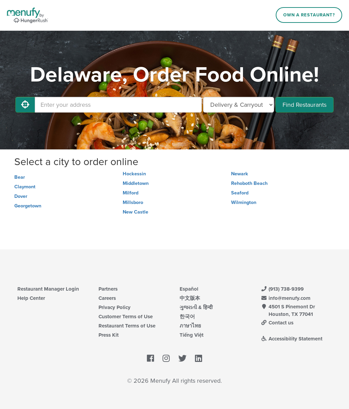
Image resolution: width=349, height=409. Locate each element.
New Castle (135, 212)
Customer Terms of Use (125, 316)
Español (189, 289)
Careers (107, 298)
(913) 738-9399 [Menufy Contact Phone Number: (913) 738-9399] (282, 289)
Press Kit (108, 335)
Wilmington (243, 202)
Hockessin (134, 174)
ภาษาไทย (190, 326)
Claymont (24, 187)
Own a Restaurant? (309, 15)
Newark (239, 174)
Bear (19, 177)
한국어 (187, 316)
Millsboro (133, 202)
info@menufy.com (285, 298)
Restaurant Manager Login (48, 289)
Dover (20, 196)
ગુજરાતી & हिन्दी (196, 307)
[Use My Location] (25, 105)
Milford (130, 193)
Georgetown (27, 206)
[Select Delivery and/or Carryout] (238, 105)
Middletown (136, 183)
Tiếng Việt (191, 335)
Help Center (31, 298)
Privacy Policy (114, 307)
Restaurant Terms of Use (126, 326)
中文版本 (190, 298)
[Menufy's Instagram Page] (166, 358)
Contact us (277, 323)
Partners (108, 289)
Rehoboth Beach (249, 183)
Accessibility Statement (291, 339)
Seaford (239, 193)
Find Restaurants (305, 104)
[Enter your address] (118, 105)
